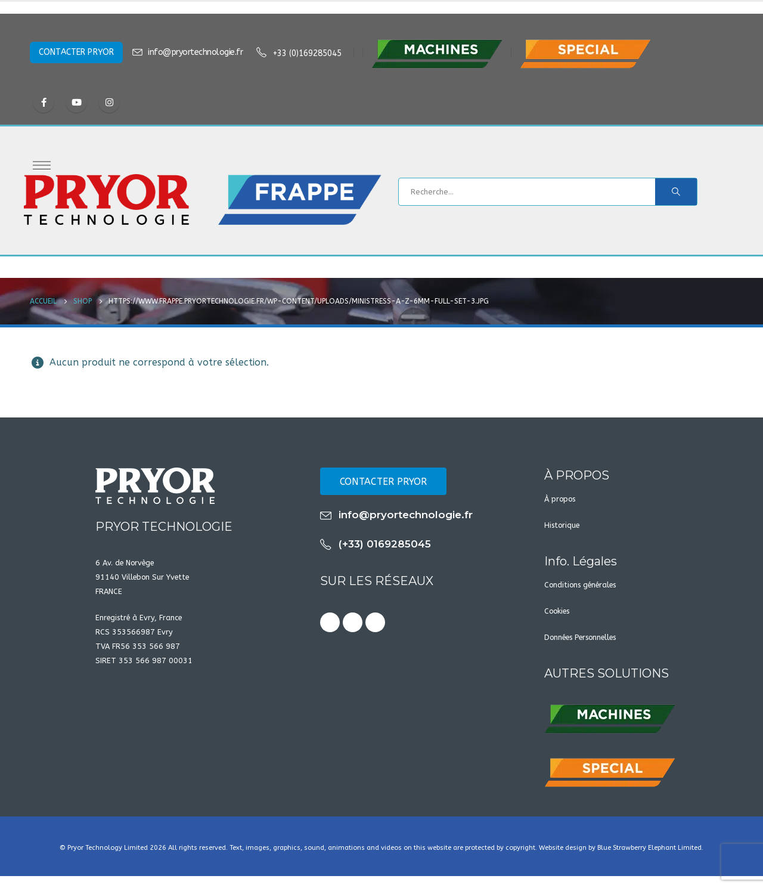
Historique (561, 525)
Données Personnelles (580, 637)
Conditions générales (580, 584)
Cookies (556, 611)
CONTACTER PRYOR (76, 52)
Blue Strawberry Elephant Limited (649, 848)
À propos (559, 498)
